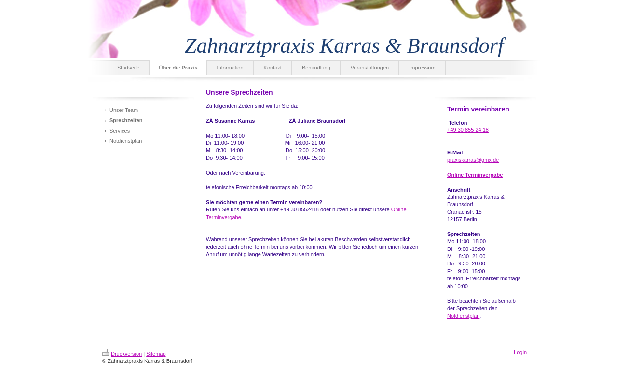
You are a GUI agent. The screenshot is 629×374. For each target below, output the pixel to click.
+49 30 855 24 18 (468, 130)
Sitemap (155, 354)
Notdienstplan (463, 316)
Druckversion (122, 354)
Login (520, 352)
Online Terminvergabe (475, 175)
